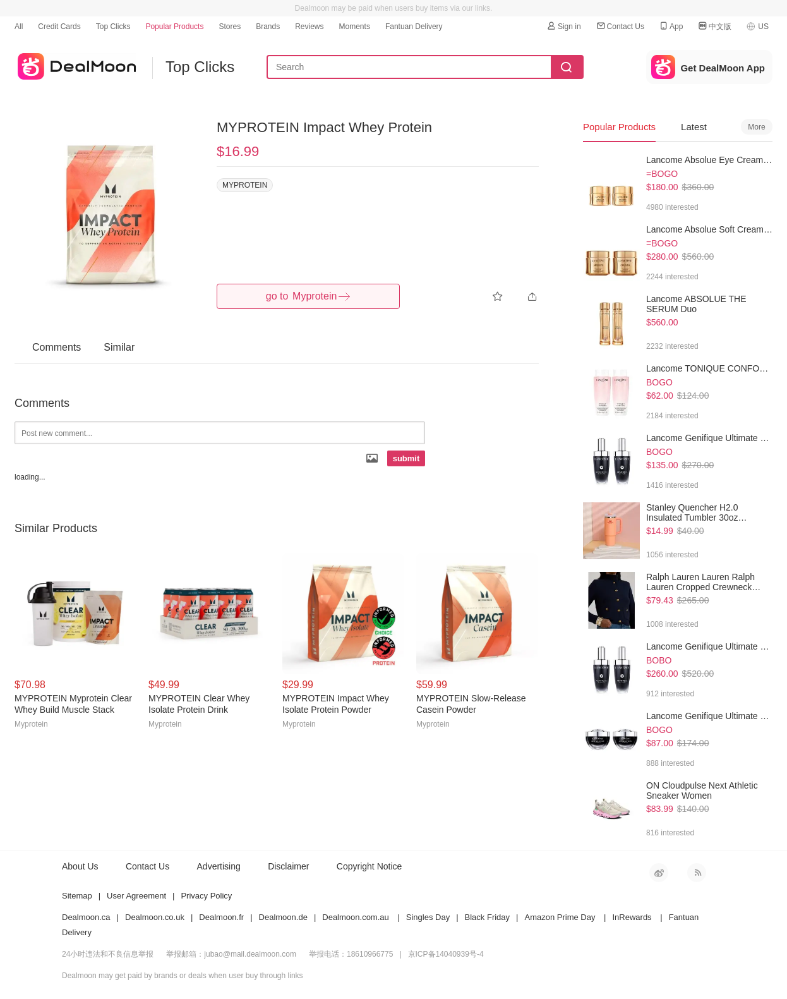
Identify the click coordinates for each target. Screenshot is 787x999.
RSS (696, 872)
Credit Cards (59, 26)
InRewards (631, 917)
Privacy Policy (206, 895)
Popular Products (174, 26)
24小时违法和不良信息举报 (107, 954)
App (670, 26)
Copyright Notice (369, 866)
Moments (354, 26)
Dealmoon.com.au (355, 917)
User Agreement (136, 895)
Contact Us (620, 26)
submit (406, 458)
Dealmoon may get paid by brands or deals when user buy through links (182, 975)
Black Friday (487, 917)
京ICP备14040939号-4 (446, 954)
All (19, 26)
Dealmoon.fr (221, 917)
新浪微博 (658, 872)
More (756, 127)
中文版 (714, 26)
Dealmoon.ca (86, 917)
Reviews (309, 26)
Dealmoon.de (283, 917)
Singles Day (428, 917)
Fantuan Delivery (414, 26)
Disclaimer (288, 866)
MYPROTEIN (244, 185)
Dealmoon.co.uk (154, 917)
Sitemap (77, 895)
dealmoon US (75, 64)
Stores (230, 26)
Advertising (219, 866)
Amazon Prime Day (559, 917)
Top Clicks (113, 26)
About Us (80, 866)
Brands (268, 26)
